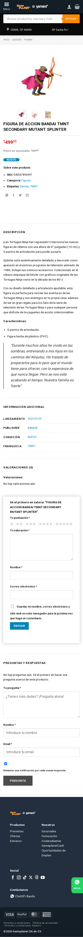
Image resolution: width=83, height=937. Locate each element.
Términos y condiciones (16, 923)
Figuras (28, 40)
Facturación (49, 836)
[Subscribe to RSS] (37, 878)
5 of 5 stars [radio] (63, 524)
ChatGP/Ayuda (22, 896)
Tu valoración (19, 530)
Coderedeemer (51, 841)
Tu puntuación (20, 517)
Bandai (24, 186)
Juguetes (16, 40)
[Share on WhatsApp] (7, 195)
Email (7, 744)
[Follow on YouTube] (43, 878)
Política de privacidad (45, 923)
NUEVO (32, 437)
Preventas (16, 831)
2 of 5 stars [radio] (19, 524)
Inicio (6, 40)
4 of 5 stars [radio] (45, 524)
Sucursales (49, 831)
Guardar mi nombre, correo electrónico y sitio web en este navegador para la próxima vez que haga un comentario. (41, 612)
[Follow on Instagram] (19, 878)
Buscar (71, 18)
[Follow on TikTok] (25, 878)
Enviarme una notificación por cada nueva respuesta (34, 770)
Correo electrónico (23, 586)
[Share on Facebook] (13, 195)
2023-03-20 (34, 418)
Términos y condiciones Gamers (22, 925)
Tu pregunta (12, 688)
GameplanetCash (53, 845)
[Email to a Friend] (27, 195)
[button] (77, 6)
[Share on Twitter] (20, 195)
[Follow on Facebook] (13, 878)
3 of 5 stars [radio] (30, 524)
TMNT (34, 186)
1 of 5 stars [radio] (11, 524)
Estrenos (16, 841)
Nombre (16, 567)
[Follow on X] (31, 878)
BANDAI (32, 428)
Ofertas (15, 836)
